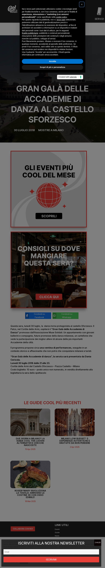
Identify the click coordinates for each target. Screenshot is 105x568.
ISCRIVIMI (51, 559)
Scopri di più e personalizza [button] (52, 315)
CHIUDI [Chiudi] (97, 542)
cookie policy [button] (61, 265)
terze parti (61, 267)
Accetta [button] (52, 309)
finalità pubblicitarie (30, 281)
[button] (82, 252)
